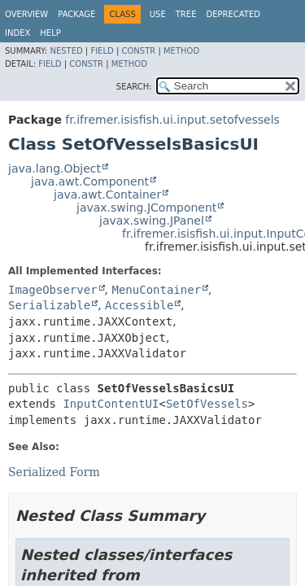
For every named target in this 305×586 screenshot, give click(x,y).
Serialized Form (54, 472)
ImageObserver (53, 289)
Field (101, 50)
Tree (186, 14)
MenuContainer (156, 289)
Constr (138, 50)
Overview (26, 14)
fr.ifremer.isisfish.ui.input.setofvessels (172, 119)
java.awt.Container (107, 194)
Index (17, 32)
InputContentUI (111, 403)
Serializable (49, 305)
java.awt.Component (90, 181)
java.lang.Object (54, 168)
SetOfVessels (207, 403)
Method (181, 50)
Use (158, 14)
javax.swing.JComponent (146, 207)
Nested (66, 50)
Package (76, 14)
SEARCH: (134, 86)
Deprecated (233, 14)
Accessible (139, 305)
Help (50, 32)
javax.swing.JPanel (151, 220)
